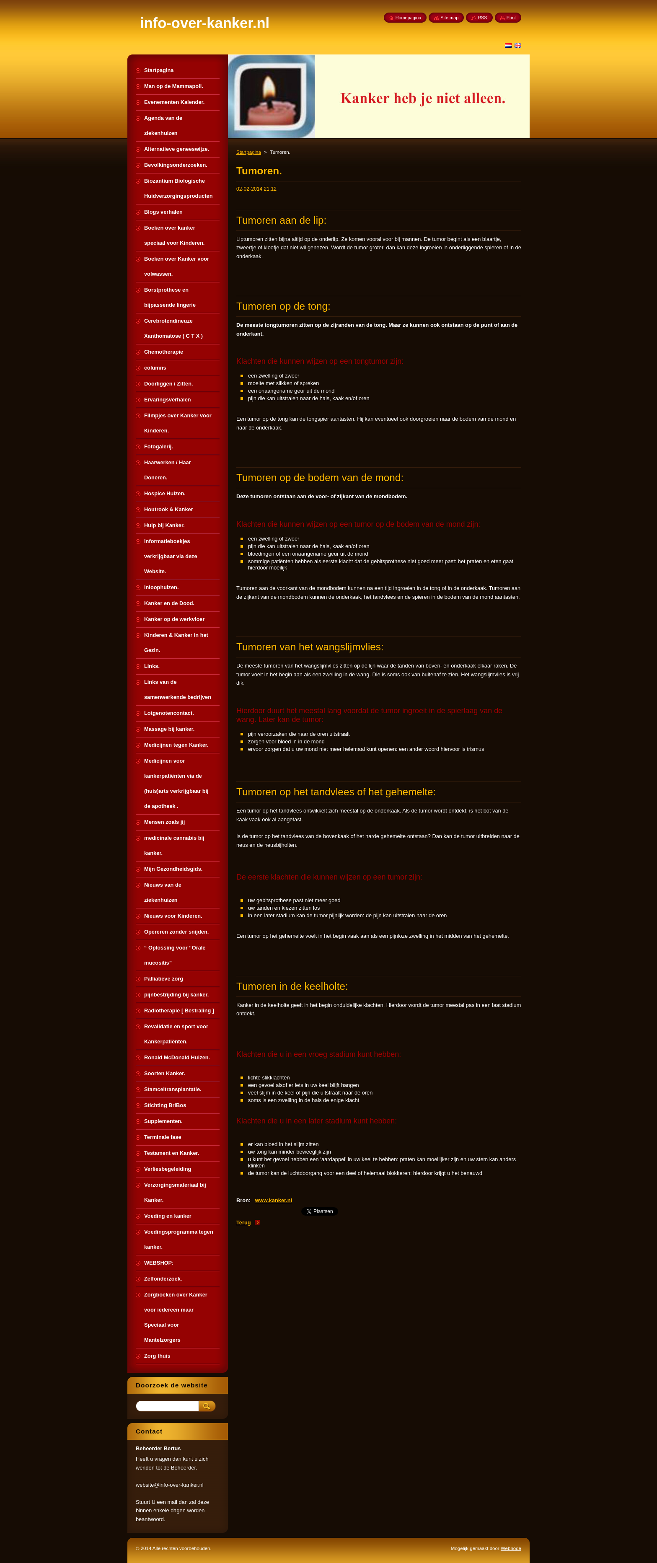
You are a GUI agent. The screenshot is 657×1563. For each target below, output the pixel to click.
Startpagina (248, 152)
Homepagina (409, 17)
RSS (482, 17)
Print (511, 17)
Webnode (511, 1548)
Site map (449, 17)
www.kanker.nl (273, 1200)
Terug (243, 1222)
